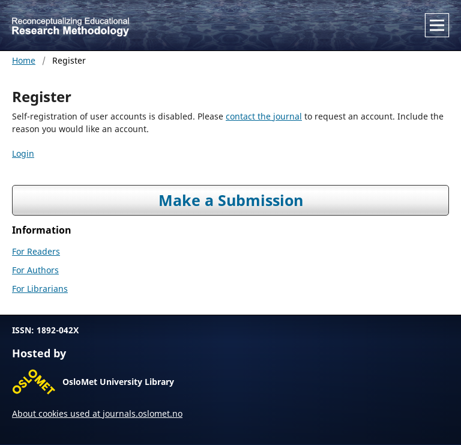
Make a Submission (230, 200)
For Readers (36, 251)
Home (23, 60)
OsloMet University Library (118, 381)
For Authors (35, 270)
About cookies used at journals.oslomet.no (97, 413)
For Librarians (40, 288)
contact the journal (264, 116)
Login (23, 153)
